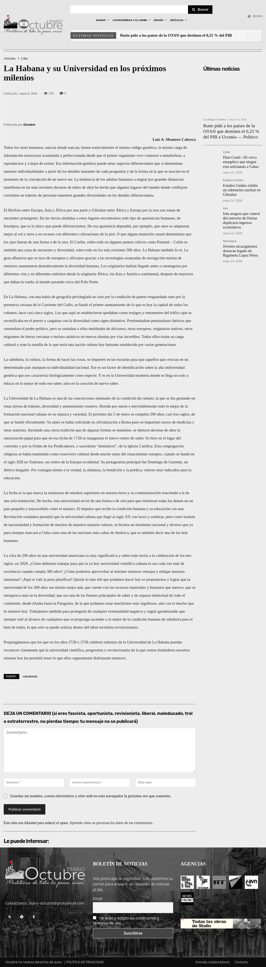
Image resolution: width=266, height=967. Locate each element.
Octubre (29, 124)
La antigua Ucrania (214, 119)
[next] (258, 35)
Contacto (241, 962)
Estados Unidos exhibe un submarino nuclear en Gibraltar (239, 183)
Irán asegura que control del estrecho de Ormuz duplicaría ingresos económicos (242, 209)
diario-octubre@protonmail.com (57, 903)
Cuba (24, 58)
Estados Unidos (233, 174)
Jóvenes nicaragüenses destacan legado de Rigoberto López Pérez (242, 235)
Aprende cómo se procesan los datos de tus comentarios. (111, 823)
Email (97, 898)
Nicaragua (229, 226)
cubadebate (30, 676)
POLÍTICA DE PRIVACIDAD (85, 962)
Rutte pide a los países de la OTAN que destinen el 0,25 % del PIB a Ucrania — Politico (232, 129)
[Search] (200, 9)
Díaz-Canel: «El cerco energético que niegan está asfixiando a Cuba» (240, 157)
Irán (225, 200)
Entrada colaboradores (213, 962)
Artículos (10, 58)
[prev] (250, 35)
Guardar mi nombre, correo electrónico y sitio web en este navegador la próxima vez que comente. (90, 795)
